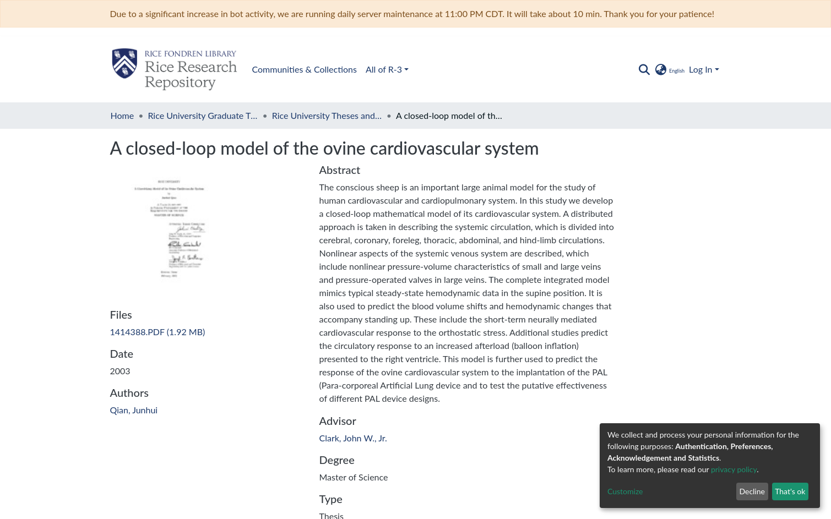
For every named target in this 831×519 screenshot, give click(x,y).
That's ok (790, 491)
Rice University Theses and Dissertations (327, 115)
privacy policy (734, 469)
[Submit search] (644, 69)
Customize (625, 491)
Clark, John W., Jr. (353, 438)
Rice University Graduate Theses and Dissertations (203, 115)
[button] (669, 69)
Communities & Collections (304, 69)
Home (122, 115)
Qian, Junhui (134, 410)
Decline (752, 491)
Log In (700, 69)
